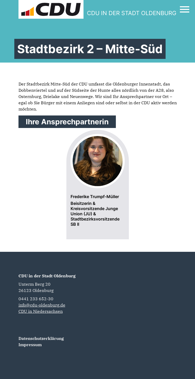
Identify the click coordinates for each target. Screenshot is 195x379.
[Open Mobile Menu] (184, 9)
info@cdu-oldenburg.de (41, 305)
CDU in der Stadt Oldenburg (47, 275)
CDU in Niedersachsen (40, 311)
